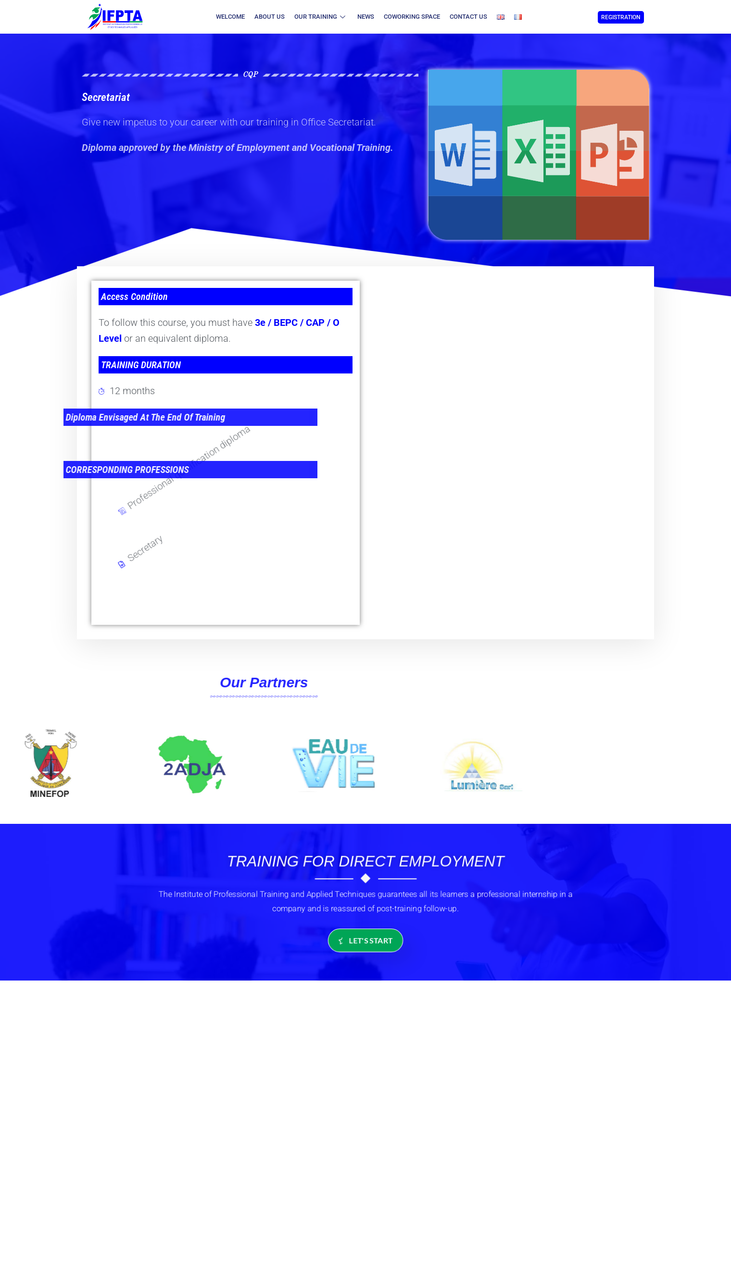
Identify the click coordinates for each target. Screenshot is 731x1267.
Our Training (321, 16)
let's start (365, 940)
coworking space (412, 16)
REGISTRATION (621, 17)
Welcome (230, 16)
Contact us (468, 16)
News (365, 16)
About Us (269, 16)
